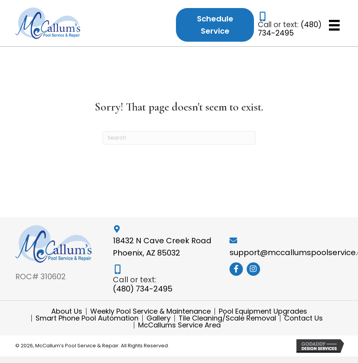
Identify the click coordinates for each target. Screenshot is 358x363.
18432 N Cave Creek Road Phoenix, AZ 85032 (162, 246)
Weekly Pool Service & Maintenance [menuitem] (150, 311)
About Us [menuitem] (66, 311)
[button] (236, 269)
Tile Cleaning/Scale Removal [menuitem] (227, 318)
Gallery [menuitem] (158, 318)
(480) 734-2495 (290, 29)
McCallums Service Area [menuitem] (179, 325)
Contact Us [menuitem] (303, 318)
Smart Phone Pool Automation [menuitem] (87, 318)
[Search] (179, 138)
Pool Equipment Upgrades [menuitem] (263, 311)
